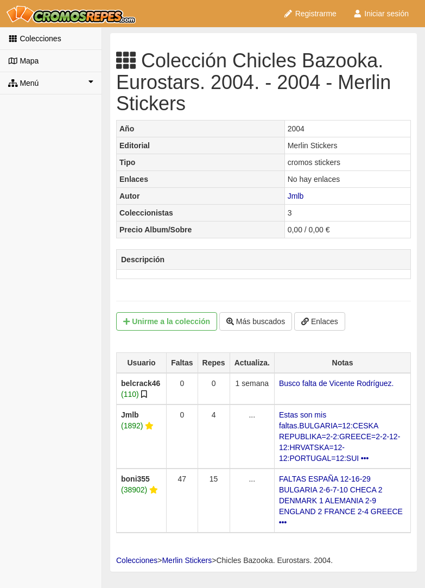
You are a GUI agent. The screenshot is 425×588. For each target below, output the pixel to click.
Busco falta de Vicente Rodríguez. (336, 383)
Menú (50, 82)
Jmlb (296, 196)
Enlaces (319, 321)
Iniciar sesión (381, 13)
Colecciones (34, 38)
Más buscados (255, 321)
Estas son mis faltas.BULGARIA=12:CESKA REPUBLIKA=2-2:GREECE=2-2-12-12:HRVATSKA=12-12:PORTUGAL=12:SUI (339, 436)
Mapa (23, 60)
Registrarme (310, 13)
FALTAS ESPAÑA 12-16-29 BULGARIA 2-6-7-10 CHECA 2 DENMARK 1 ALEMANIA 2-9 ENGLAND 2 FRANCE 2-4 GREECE (341, 500)
